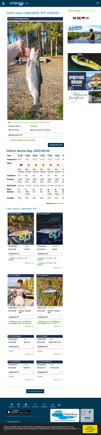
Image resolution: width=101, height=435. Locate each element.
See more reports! (35, 391)
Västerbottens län (17, 122)
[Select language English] (79, 18)
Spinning (33, 126)
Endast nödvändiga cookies (90, 429)
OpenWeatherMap (59, 203)
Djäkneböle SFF (44, 122)
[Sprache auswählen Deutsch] (83, 18)
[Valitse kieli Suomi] (88, 18)
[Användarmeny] (3, 3)
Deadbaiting (55, 246)
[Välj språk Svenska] (74, 18)
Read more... (29, 263)
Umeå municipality (31, 122)
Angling (27, 246)
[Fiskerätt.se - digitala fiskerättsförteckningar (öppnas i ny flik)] (64, 415)
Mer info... (17, 431)
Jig (25, 339)
